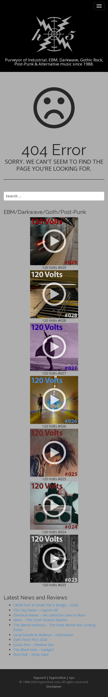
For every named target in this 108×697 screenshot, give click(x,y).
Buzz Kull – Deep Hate (31, 654)
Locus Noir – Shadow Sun (33, 644)
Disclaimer (54, 686)
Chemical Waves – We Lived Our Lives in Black (49, 615)
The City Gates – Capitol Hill (35, 610)
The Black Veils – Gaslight (33, 649)
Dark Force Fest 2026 (30, 639)
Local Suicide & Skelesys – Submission (43, 635)
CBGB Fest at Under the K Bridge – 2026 (45, 605)
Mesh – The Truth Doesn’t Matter (40, 620)
